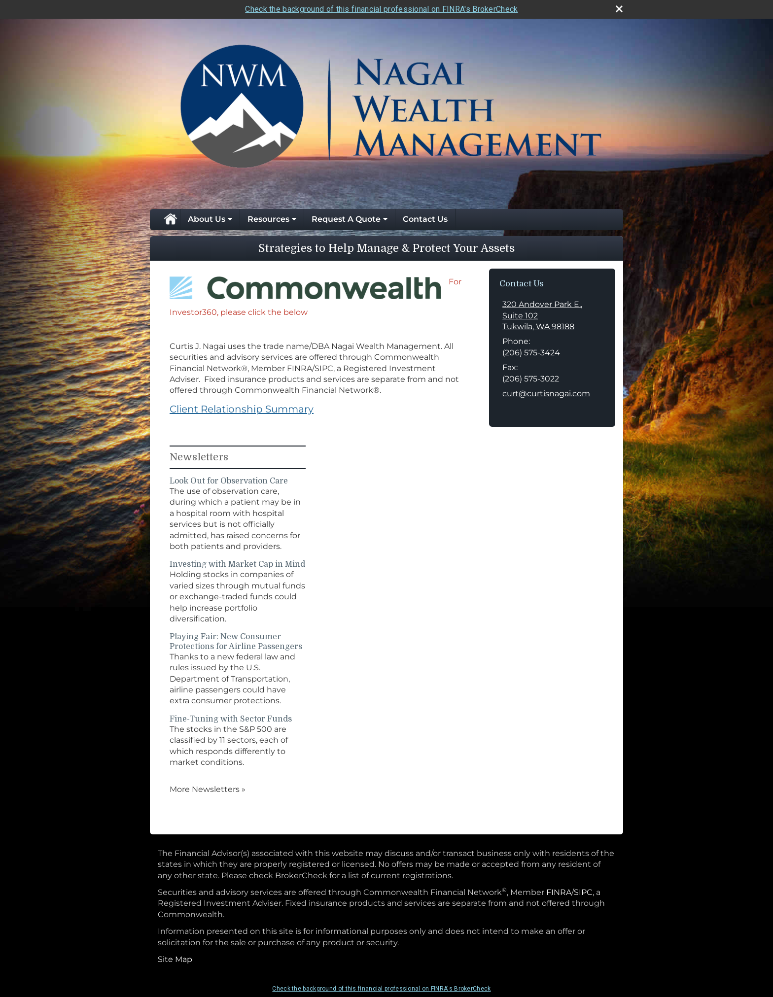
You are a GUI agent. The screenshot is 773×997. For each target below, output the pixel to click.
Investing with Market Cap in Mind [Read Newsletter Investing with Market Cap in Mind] (237, 564)
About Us (206, 219)
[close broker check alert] (619, 9)
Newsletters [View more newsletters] (199, 457)
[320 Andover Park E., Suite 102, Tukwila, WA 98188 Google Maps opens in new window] (552, 315)
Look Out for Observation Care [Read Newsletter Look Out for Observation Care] (229, 481)
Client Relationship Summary (242, 409)
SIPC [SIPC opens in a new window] (583, 892)
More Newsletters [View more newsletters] (208, 789)
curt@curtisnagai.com (546, 393)
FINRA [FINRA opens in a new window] (558, 892)
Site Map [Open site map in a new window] (175, 959)
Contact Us (425, 219)
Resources (268, 219)
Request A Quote (346, 219)
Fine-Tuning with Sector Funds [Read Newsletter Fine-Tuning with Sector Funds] (231, 719)
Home (170, 219)
